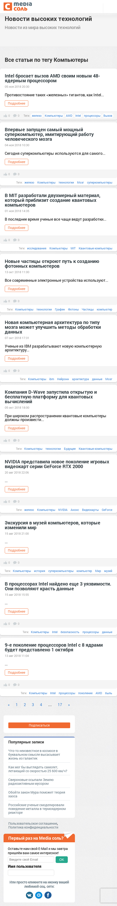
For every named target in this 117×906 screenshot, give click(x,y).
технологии (66, 182)
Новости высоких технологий (48, 19)
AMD (69, 115)
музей (108, 571)
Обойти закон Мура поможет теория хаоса (36, 794)
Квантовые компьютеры (95, 248)
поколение (85, 693)
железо (37, 115)
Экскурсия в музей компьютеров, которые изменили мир (52, 525)
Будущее (70, 449)
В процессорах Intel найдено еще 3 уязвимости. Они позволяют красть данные (58, 586)
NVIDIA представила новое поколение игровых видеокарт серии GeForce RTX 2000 (57, 464)
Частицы (88, 309)
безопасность (70, 632)
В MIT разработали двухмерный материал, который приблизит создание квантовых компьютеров (52, 200)
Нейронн (63, 379)
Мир (98, 571)
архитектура (80, 379)
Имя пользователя (24, 866)
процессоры (92, 115)
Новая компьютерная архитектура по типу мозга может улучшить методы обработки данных (53, 327)
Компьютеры (54, 115)
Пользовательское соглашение (32, 823)
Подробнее (16, 103)
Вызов (107, 115)
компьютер (104, 309)
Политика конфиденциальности (33, 827)
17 (60, 704)
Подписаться (39, 725)
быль (108, 693)
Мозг (80, 182)
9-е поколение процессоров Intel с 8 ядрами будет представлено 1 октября (54, 647)
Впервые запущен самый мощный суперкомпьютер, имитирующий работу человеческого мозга (49, 134)
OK (61, 860)
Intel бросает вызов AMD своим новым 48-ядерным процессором (52, 78)
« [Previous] (9, 704)
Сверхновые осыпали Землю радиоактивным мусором (31, 781)
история (39, 571)
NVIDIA (63, 510)
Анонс (75, 510)
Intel (78, 115)
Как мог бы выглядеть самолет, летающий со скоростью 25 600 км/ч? (37, 769)
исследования (36, 248)
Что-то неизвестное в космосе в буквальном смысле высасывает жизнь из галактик (34, 754)
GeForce (107, 510)
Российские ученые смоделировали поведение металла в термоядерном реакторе (37, 809)
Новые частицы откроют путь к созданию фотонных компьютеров (52, 263)
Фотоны (73, 309)
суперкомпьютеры (99, 182)
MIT (73, 248)
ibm (51, 379)
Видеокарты (90, 510)
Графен (60, 309)
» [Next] (69, 704)
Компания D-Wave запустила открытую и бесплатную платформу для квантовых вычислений (51, 396)
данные (97, 379)
